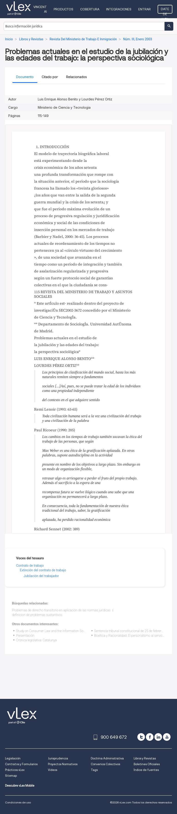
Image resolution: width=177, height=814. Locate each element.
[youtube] (167, 737)
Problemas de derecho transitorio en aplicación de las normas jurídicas (61, 610)
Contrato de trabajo (30, 565)
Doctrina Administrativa (107, 758)
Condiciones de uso (18, 802)
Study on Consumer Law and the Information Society (53, 631)
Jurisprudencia (58, 758)
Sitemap (11, 775)
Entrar (144, 9)
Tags (94, 770)
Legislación (13, 758)
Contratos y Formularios (21, 764)
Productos (63, 9)
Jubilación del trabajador (41, 576)
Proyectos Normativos (62, 764)
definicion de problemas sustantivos (37, 615)
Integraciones (118, 9)
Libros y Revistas (145, 758)
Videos (52, 770)
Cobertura (89, 9)
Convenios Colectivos (105, 764)
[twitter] (141, 737)
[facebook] (149, 737)
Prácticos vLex (14, 770)
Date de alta (165, 10)
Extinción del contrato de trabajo (43, 570)
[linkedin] (158, 737)
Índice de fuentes (146, 770)
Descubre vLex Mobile (19, 785)
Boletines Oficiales (147, 764)
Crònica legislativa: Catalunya (36, 640)
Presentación (25, 635)
